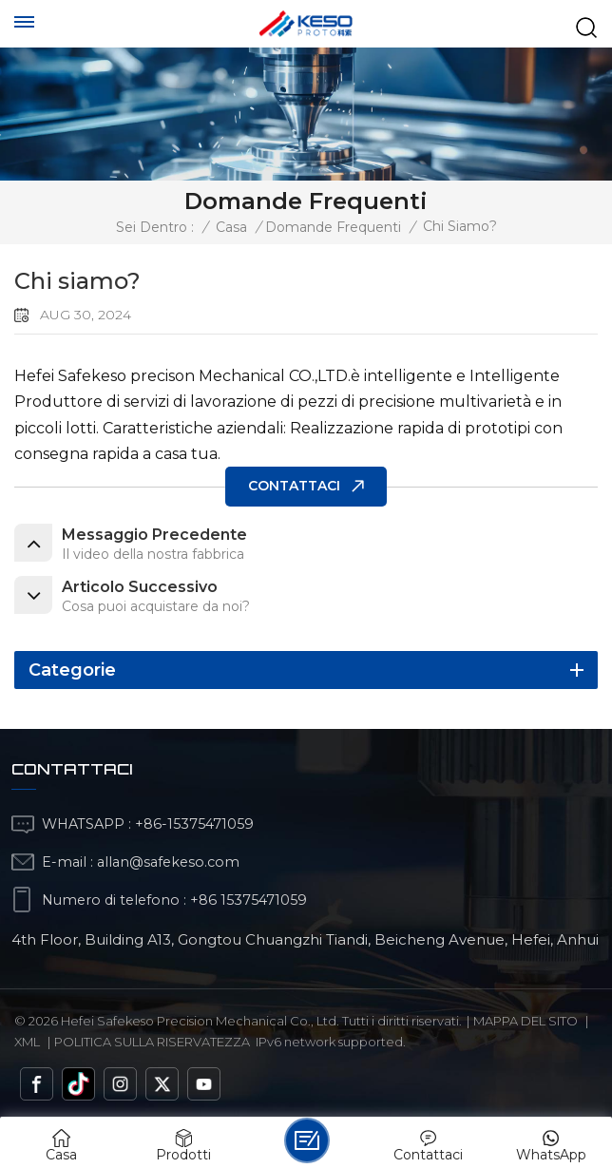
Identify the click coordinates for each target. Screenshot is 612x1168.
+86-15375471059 (194, 824)
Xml (27, 1041)
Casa (231, 227)
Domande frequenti (333, 227)
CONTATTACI (294, 485)
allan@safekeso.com (168, 862)
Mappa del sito (525, 1020)
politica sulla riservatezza (152, 1041)
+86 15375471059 (248, 900)
